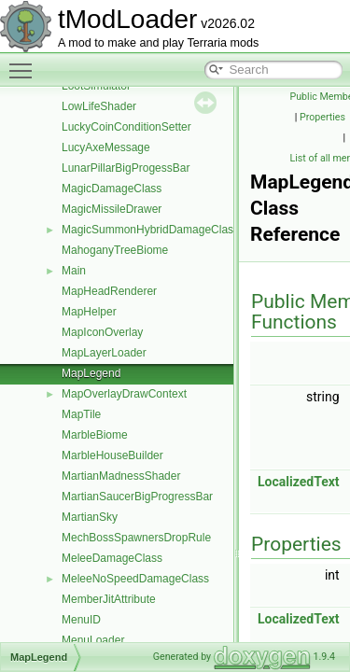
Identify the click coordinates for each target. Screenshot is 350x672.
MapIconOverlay (102, 332)
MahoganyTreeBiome (115, 250)
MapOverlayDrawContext (124, 393)
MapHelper (89, 311)
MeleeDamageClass (112, 558)
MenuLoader (93, 640)
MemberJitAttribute (109, 599)
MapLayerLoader (104, 352)
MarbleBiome (95, 434)
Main (74, 270)
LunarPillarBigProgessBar (125, 168)
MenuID (81, 619)
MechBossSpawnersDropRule (136, 537)
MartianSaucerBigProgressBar (137, 496)
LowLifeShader (99, 106)
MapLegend (91, 373)
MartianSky (90, 517)
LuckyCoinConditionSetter (126, 126)
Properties (322, 117)
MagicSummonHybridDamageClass (150, 229)
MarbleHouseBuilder (112, 455)
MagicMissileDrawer (111, 209)
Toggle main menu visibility (25, 62)
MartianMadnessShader (121, 476)
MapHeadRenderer (109, 291)
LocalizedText (299, 481)
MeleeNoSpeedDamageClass (135, 578)
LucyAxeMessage (106, 147)
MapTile (81, 414)
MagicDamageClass (111, 188)
